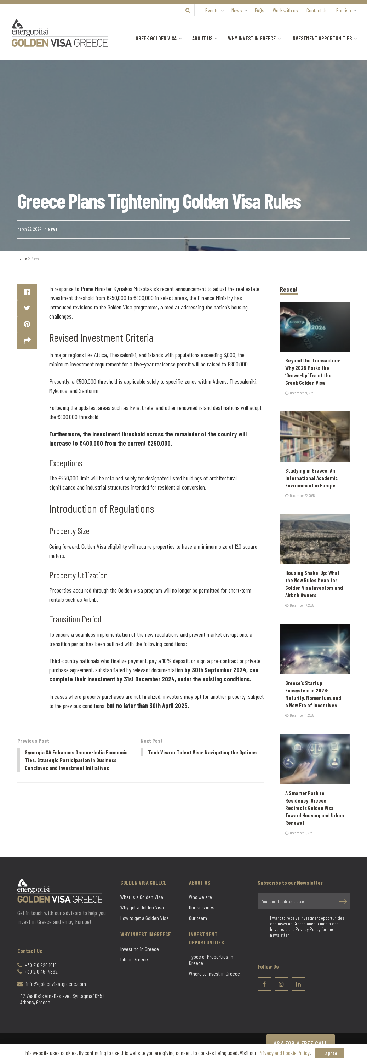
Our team (198, 918)
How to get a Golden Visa (144, 918)
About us (202, 38)
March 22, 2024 (29, 229)
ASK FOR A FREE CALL (301, 1043)
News (236, 10)
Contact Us (317, 10)
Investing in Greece (139, 949)
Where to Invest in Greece (214, 973)
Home (22, 258)
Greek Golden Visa (156, 38)
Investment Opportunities (321, 38)
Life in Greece (134, 959)
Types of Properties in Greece (211, 959)
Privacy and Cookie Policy (284, 1052)
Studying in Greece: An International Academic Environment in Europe (311, 478)
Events (212, 10)
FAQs (259, 10)
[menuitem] (345, 10)
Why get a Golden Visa (142, 907)
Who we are (200, 897)
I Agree (329, 1053)
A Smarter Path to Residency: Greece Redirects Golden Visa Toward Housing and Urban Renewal (314, 808)
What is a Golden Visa (141, 897)
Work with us (285, 10)
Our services (201, 907)
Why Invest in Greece (252, 38)
